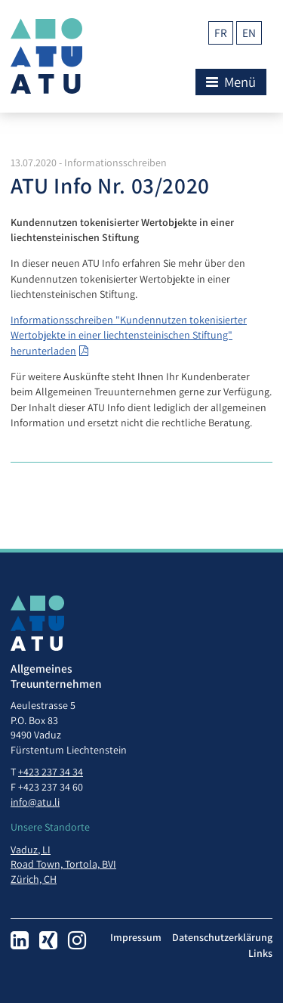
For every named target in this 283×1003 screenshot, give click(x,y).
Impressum (135, 937)
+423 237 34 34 (50, 772)
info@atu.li (35, 802)
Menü (231, 82)
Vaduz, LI (31, 849)
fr (220, 32)
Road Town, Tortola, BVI (63, 864)
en (249, 32)
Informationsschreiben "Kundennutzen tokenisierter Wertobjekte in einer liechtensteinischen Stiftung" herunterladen (129, 335)
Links (260, 953)
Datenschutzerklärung (222, 937)
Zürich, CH (34, 879)
